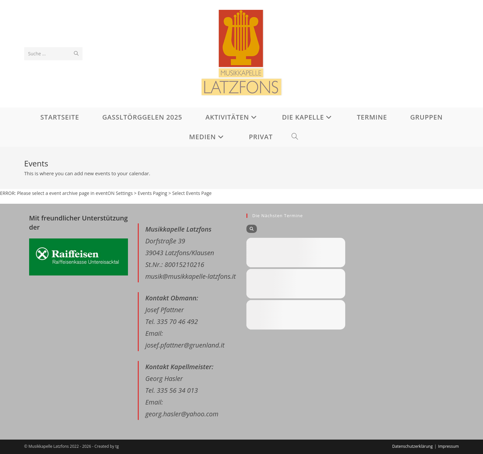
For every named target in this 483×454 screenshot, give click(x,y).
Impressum (448, 446)
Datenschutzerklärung (412, 446)
